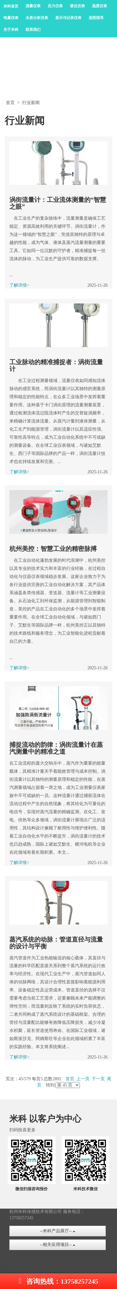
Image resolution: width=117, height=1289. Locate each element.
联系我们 (33, 29)
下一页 (98, 1079)
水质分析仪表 (37, 18)
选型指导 (96, 18)
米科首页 (10, 6)
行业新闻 (31, 102)
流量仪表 (33, 6)
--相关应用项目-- (57, 1244)
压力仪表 (55, 6)
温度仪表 (99, 6)
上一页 (83, 1079)
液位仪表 (77, 6)
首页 (10, 102)
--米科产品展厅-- (57, 1231)
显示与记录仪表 (68, 18)
